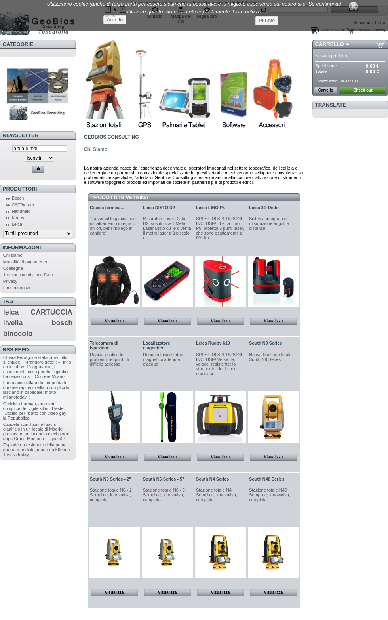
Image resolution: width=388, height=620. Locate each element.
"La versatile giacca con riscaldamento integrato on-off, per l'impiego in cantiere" (113, 225)
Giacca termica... (107, 207)
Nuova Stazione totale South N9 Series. (270, 357)
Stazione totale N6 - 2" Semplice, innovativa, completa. (111, 495)
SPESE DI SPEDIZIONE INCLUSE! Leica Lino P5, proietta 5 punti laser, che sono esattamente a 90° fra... (220, 228)
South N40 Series (266, 479)
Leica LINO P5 (210, 207)
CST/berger (23, 204)
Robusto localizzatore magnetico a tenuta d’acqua (163, 359)
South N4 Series (212, 479)
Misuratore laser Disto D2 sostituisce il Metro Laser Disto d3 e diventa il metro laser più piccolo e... (167, 228)
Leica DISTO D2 (159, 207)
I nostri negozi (16, 287)
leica (11, 312)
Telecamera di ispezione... (104, 345)
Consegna (13, 268)
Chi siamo (13, 255)
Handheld (21, 211)
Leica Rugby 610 (213, 343)
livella (13, 323)
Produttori (20, 189)
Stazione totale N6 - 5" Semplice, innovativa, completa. (164, 495)
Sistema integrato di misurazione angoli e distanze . (269, 223)
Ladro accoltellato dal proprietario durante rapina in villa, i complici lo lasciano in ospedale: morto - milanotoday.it (36, 389)
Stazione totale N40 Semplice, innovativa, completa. (269, 495)
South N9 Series (265, 343)
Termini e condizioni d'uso (28, 274)
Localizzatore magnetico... (156, 345)
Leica (17, 224)
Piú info (267, 20)
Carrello (329, 44)
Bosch (18, 198)
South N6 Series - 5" (163, 479)
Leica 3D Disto (264, 207)
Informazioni (22, 247)
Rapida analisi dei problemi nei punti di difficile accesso (109, 359)
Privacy (10, 281)
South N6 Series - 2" (110, 479)
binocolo (17, 334)
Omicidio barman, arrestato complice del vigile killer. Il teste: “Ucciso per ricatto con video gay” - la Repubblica (36, 410)
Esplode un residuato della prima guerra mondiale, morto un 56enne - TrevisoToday (38, 450)
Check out (362, 90)
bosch (62, 323)
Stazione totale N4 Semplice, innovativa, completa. (216, 495)
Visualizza (114, 321)
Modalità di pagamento (25, 261)
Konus (18, 218)
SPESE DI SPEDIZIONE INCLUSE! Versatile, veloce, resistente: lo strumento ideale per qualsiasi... (219, 364)
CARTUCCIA (51, 312)
